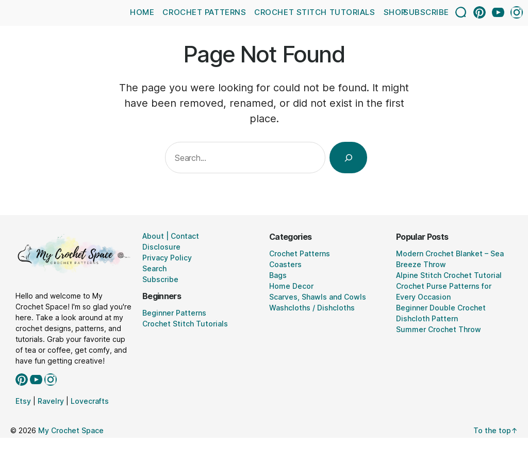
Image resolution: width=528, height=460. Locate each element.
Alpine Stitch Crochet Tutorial (449, 275)
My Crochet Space (71, 430)
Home (142, 12)
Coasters (285, 264)
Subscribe (426, 12)
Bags (278, 275)
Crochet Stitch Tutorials (314, 12)
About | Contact (170, 236)
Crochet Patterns (204, 12)
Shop (395, 12)
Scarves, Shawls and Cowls (317, 296)
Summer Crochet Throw (438, 329)
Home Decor (291, 286)
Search (154, 268)
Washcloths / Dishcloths (312, 307)
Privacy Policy (167, 257)
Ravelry (51, 401)
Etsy (23, 401)
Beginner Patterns (174, 312)
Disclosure (161, 246)
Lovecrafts (90, 401)
